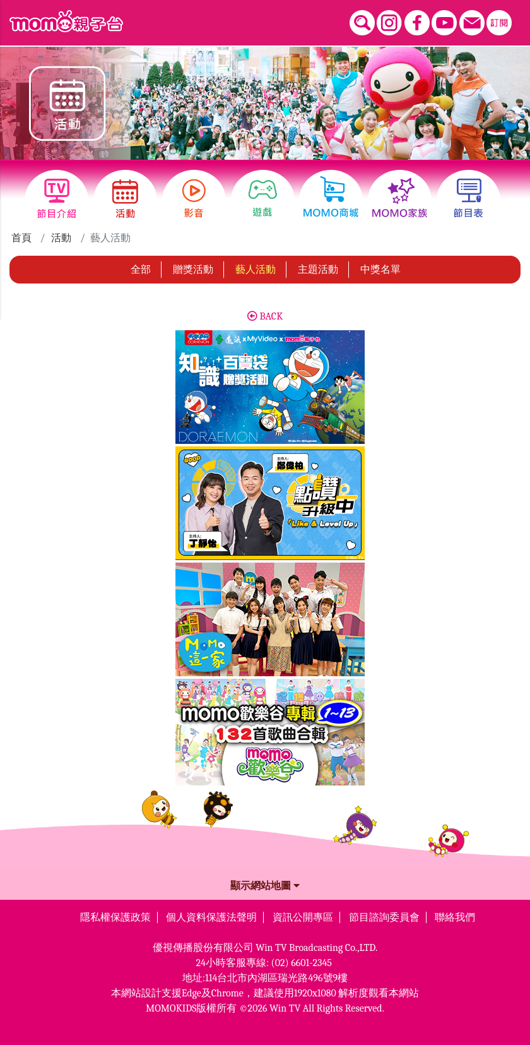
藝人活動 (255, 269)
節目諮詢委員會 (384, 917)
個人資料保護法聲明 (211, 917)
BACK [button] (265, 316)
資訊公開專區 (303, 917)
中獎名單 (380, 269)
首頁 (21, 238)
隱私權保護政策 (115, 917)
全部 (141, 269)
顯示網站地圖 (265, 886)
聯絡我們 (455, 917)
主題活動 (318, 269)
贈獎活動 (193, 269)
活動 (61, 238)
